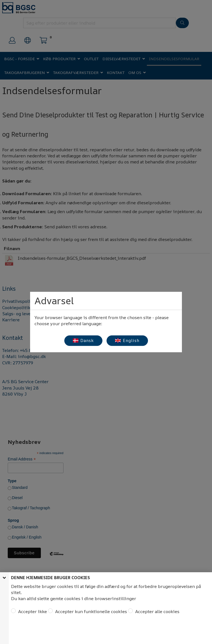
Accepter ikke (32, 611)
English (127, 340)
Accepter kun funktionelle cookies (90, 611)
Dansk (83, 340)
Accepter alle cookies (156, 611)
